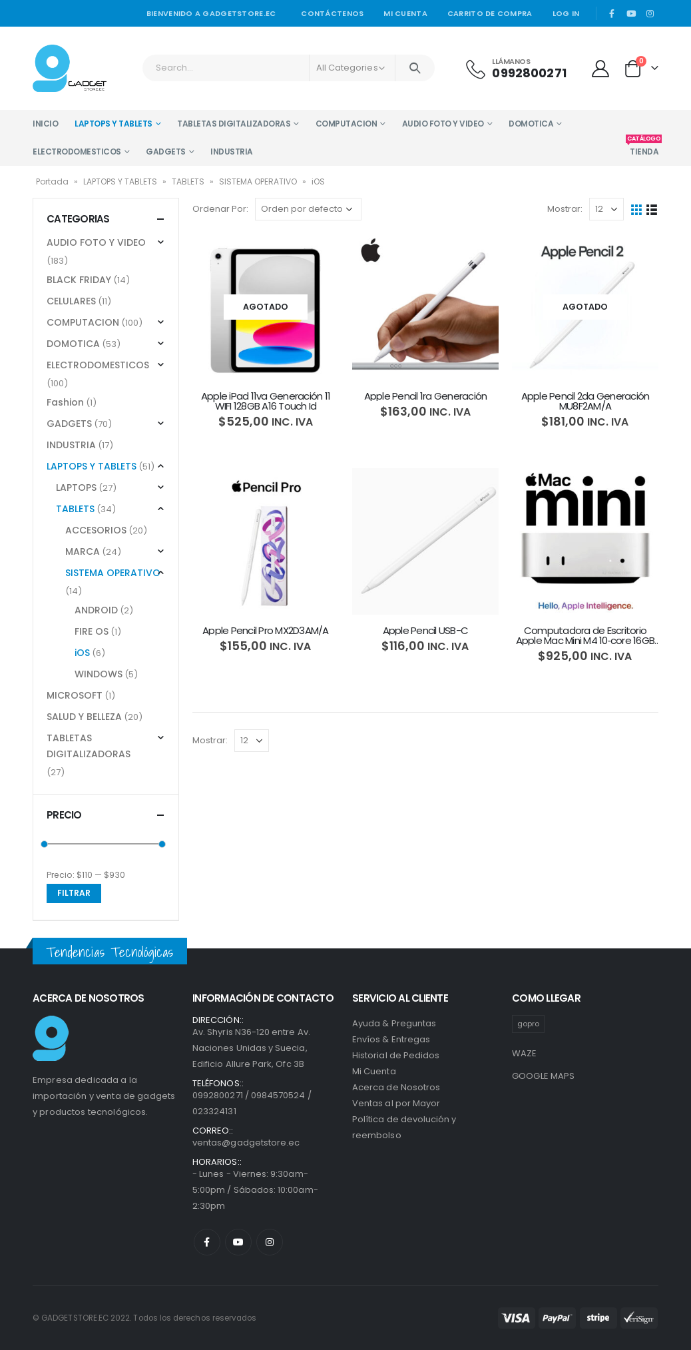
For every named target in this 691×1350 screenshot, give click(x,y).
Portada (52, 181)
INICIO (45, 123)
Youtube (238, 1242)
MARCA (82, 551)
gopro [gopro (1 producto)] (528, 1023)
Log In (566, 13)
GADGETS (166, 151)
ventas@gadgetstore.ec (246, 1142)
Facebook (207, 1242)
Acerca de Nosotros (396, 1087)
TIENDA (644, 147)
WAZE (524, 1053)
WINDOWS (98, 674)
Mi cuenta (405, 13)
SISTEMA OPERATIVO (258, 181)
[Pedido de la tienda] (308, 209)
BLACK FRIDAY (79, 279)
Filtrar (74, 892)
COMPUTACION (346, 123)
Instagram (269, 1242)
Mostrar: (564, 208)
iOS (82, 652)
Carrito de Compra (490, 13)
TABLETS (188, 181)
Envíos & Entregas (391, 1039)
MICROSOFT (75, 695)
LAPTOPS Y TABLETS (113, 123)
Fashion (65, 402)
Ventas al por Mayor (396, 1103)
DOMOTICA (531, 123)
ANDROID (96, 610)
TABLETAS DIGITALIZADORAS (233, 123)
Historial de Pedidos (395, 1055)
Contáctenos (332, 13)
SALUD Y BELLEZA (84, 716)
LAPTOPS (76, 487)
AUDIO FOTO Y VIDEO (443, 123)
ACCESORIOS (95, 530)
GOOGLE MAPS (543, 1076)
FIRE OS (92, 631)
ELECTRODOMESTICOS (77, 151)
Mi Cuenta (374, 1071)
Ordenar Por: (220, 208)
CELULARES (71, 301)
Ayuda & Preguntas (394, 1023)
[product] (265, 307)
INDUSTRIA (231, 151)
